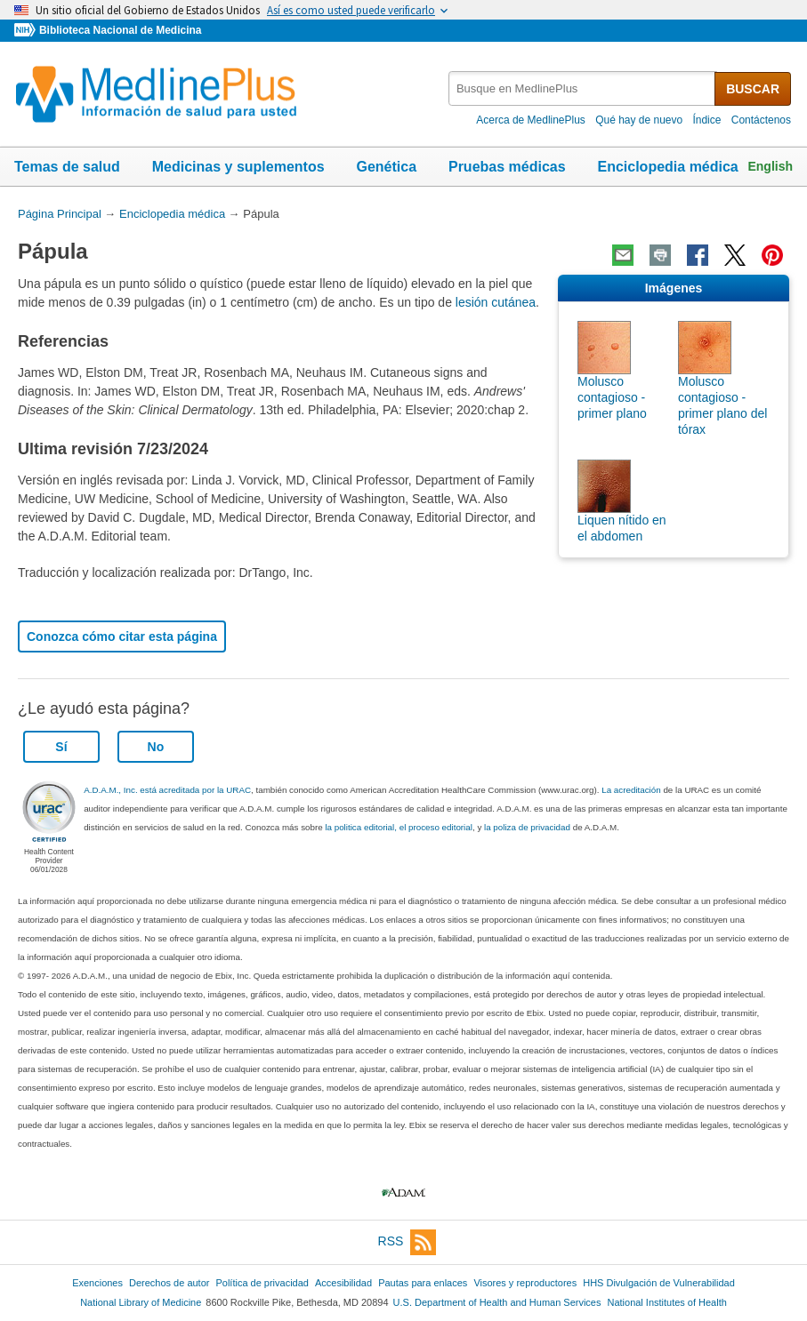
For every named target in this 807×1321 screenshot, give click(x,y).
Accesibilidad (343, 1282)
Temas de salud (67, 166)
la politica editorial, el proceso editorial (398, 827)
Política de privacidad (261, 1282)
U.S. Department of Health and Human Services (497, 1302)
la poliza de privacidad (527, 827)
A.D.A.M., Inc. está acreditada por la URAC (167, 790)
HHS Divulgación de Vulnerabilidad (659, 1282)
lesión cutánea (496, 302)
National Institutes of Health (667, 1302)
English (770, 166)
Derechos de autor (169, 1282)
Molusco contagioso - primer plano (612, 397)
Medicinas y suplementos (238, 166)
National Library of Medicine (140, 1302)
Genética (386, 166)
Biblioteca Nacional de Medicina (120, 30)
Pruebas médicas (507, 166)
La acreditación (630, 790)
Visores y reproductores (525, 1282)
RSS (407, 1242)
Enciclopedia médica (667, 166)
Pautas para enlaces (422, 1282)
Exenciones (97, 1282)
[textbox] (582, 88)
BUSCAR (752, 89)
